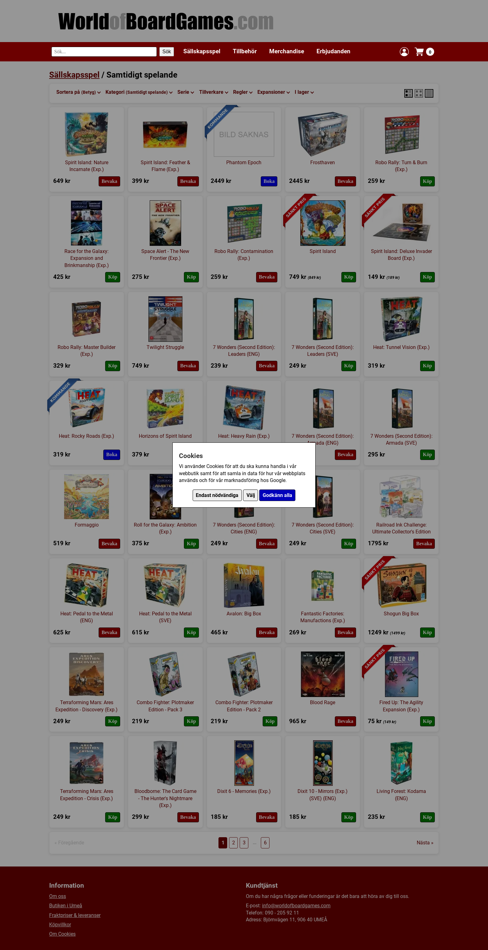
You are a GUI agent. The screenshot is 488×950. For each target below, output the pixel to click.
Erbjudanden (333, 51)
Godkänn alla (277, 495)
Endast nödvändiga (217, 495)
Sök (166, 51)
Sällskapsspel (201, 51)
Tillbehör (245, 51)
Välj (250, 495)
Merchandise (286, 51)
